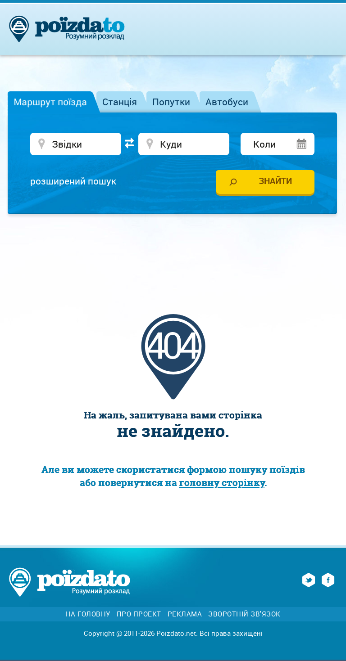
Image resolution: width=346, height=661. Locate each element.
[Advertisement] (173, 248)
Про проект (139, 614)
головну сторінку (221, 482)
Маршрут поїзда (50, 101)
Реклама (185, 614)
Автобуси (226, 101)
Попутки (171, 101)
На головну (88, 614)
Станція (119, 101)
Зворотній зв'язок (244, 614)
